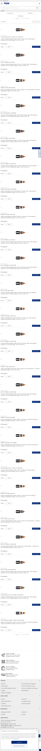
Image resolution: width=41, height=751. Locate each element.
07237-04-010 (4, 61)
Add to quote (36, 46)
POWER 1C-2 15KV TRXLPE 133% (8, 366)
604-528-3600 (12, 724)
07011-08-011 (3, 416)
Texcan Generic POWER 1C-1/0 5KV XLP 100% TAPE (12, 620)
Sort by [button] (30, 13)
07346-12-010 (4, 568)
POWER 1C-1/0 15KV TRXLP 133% (8, 214)
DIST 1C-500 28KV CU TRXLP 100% (8, 341)
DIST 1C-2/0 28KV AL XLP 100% (7, 62)
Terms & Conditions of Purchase (29, 688)
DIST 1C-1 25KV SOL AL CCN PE (7, 519)
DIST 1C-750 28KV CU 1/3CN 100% (8, 392)
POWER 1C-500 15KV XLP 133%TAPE (8, 189)
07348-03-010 (4, 289)
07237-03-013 (4, 162)
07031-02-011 (4, 365)
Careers (3, 699)
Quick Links (20, 696)
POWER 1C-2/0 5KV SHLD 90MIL (8, 417)
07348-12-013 (4, 593)
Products (3, 714)
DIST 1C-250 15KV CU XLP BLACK (8, 239)
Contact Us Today (10, 653)
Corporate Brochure (6, 701)
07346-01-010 (4, 517)
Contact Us (24, 699)
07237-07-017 (4, 390)
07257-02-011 (4, 137)
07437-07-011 (4, 238)
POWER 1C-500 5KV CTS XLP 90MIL (9, 442)
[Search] (20, 7)
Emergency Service (26, 701)
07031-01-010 (4, 86)
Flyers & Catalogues (10, 666)
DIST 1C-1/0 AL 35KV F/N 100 (7, 290)
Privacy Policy (4, 686)
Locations (3, 703)
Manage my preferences (19, 745)
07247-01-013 (4, 466)
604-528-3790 (10, 727)
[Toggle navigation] (2, 3)
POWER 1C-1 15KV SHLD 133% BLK (8, 87)
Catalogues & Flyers (6, 712)
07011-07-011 (3, 619)
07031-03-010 (4, 213)
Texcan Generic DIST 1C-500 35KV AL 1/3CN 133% (12, 595)
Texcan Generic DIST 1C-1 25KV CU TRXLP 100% (11, 468)
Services (23, 714)
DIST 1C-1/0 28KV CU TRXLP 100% (8, 163)
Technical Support (26, 703)
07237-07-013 (4, 263)
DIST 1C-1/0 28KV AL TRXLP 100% (8, 138)
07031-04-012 (4, 492)
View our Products (10, 660)
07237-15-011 (4, 111)
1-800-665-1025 (5, 1)
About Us (3, 683)
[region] (19, 739)
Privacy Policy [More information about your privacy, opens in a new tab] (16, 738)
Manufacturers (25, 690)
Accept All (19, 742)
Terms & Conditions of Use (28, 686)
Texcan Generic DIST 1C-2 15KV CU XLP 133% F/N (12, 37)
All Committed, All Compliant (28, 683)
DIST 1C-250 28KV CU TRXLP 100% (8, 265)
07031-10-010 (4, 314)
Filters (10, 13)
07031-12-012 (4, 187)
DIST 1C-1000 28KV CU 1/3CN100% (8, 113)
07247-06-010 (4, 542)
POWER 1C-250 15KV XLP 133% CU (8, 316)
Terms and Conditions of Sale (8, 688)
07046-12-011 (4, 340)
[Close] (36, 731)
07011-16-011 (3, 441)
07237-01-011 (4, 35)
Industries (24, 712)
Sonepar (3, 690)
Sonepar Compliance (6, 692)
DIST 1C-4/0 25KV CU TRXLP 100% (8, 544)
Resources (20, 709)
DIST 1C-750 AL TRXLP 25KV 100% (8, 569)
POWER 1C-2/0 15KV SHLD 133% (8, 493)
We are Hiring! (9, 673)
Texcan (20, 680)
